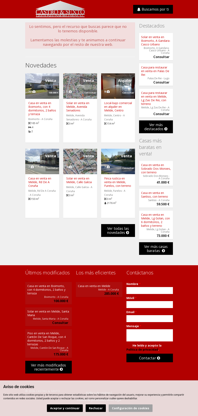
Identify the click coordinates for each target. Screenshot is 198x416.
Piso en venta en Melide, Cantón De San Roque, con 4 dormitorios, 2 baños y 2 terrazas (46, 338)
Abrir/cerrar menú (28, 8)
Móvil (131, 298)
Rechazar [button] (96, 408)
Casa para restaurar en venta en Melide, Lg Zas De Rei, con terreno (154, 98)
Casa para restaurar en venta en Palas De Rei (155, 71)
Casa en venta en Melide (94, 286)
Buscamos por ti (153, 9)
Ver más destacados (155, 126)
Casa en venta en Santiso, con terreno (154, 194)
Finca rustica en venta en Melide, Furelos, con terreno (117, 182)
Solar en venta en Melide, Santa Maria (48, 313)
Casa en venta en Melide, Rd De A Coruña (39, 182)
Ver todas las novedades (118, 230)
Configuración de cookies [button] (130, 408)
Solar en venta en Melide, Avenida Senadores (77, 106)
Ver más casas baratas (156, 248)
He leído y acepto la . (143, 347)
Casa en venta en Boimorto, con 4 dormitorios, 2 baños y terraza (42, 108)
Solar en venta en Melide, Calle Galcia (79, 180)
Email (131, 312)
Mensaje (133, 326)
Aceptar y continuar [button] (65, 408)
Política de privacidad (142, 349)
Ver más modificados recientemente (48, 367)
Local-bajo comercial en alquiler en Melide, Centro (118, 106)
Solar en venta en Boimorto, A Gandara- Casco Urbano (155, 40)
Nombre (133, 284)
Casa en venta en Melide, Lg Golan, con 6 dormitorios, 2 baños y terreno (155, 220)
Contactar (149, 357)
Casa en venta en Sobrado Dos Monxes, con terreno (156, 168)
